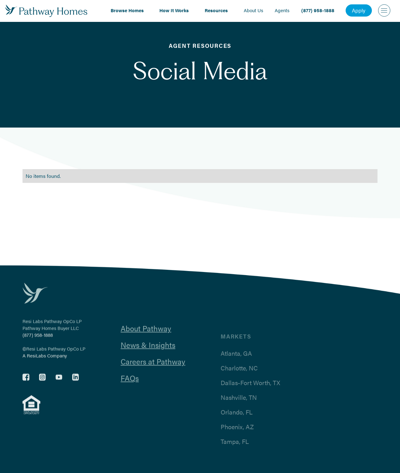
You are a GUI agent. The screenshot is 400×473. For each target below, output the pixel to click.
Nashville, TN (239, 404)
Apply (358, 10)
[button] (129, 10)
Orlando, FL (236, 419)
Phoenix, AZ (237, 434)
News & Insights (148, 349)
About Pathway (146, 332)
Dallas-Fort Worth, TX (250, 390)
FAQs (130, 382)
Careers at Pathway (153, 365)
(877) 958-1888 (37, 337)
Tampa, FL (235, 449)
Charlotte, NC (239, 375)
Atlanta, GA (236, 360)
